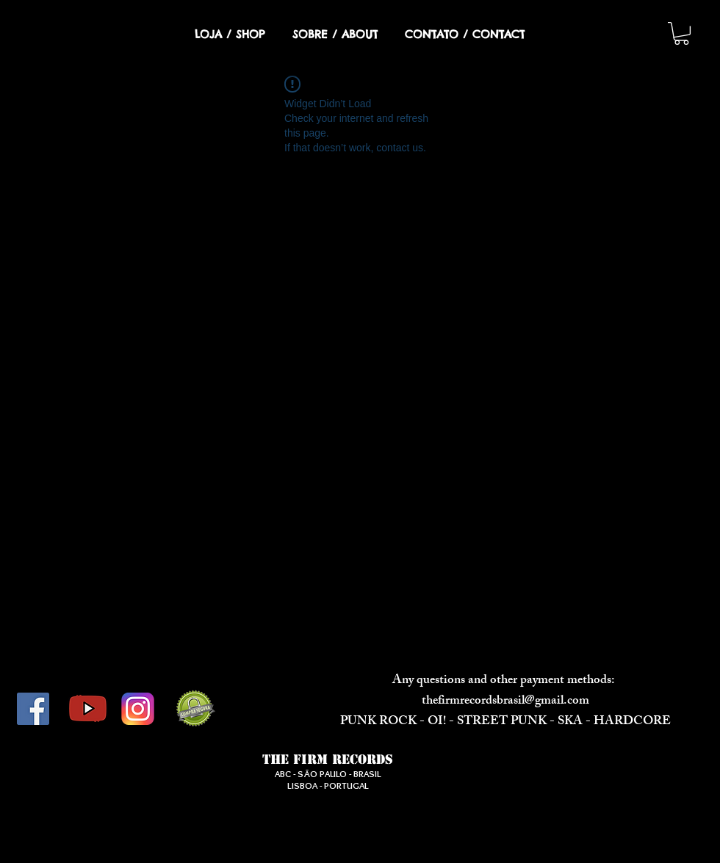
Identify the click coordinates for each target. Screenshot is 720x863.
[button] (681, 33)
